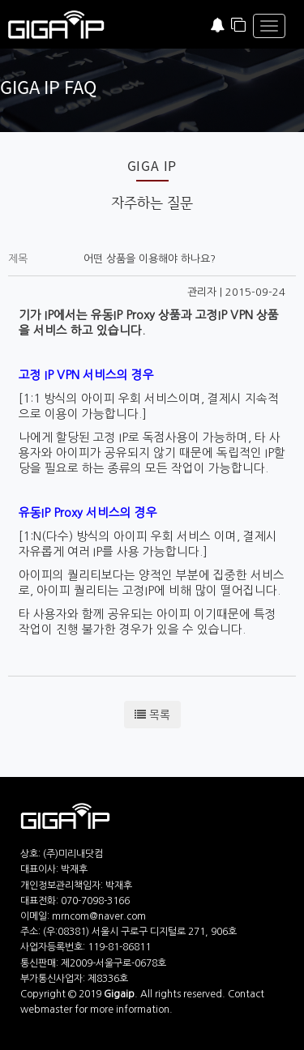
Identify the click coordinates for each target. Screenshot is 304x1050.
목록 (152, 714)
